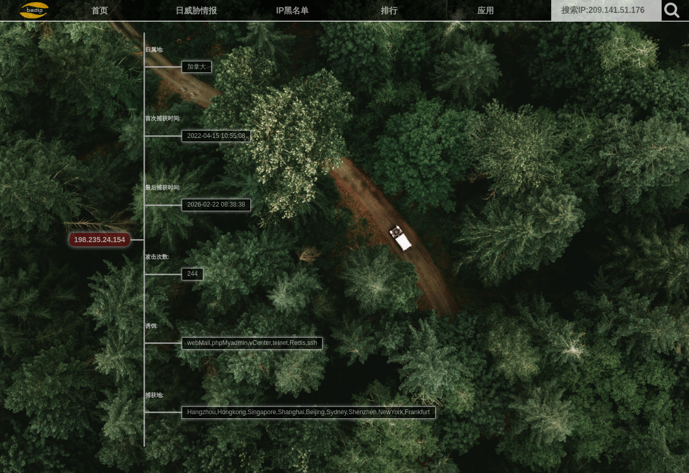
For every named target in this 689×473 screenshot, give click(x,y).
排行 (389, 10)
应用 (485, 10)
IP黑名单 (292, 10)
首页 (99, 10)
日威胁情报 (196, 10)
